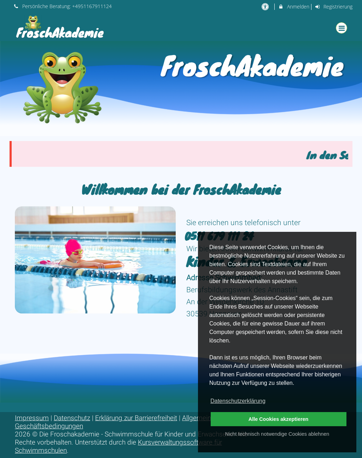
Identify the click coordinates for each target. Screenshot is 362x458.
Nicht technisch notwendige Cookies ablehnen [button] (277, 434)
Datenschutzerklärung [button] (237, 401)
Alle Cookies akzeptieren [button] (279, 419)
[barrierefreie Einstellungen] (266, 6)
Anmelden (293, 6)
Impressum (32, 418)
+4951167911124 (92, 6)
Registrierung (334, 6)
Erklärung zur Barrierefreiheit (136, 418)
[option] (181, 88)
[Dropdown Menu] (341, 28)
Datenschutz (72, 418)
